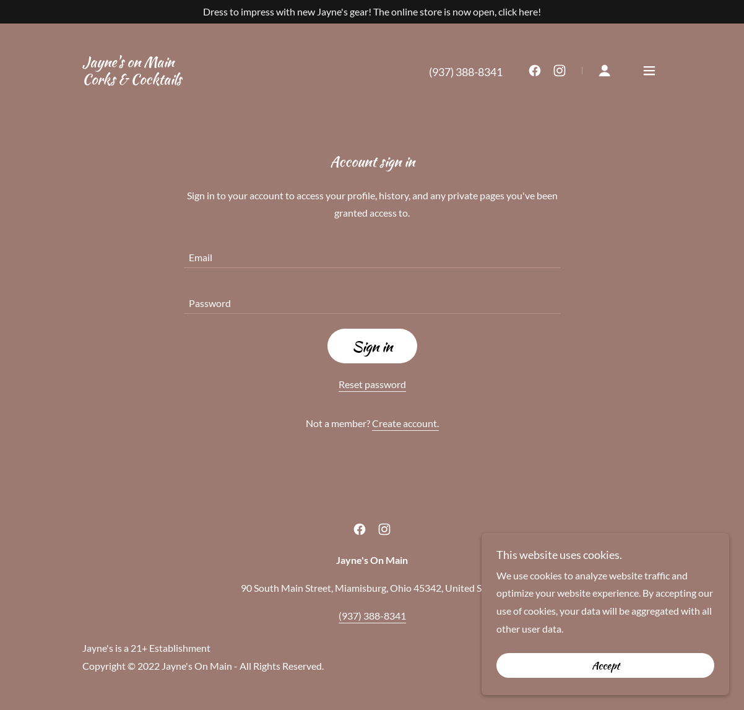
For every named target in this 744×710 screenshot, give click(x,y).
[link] (131, 80)
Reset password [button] (372, 384)
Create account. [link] (405, 423)
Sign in (372, 346)
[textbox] (372, 252)
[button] (604, 70)
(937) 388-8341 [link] (466, 72)
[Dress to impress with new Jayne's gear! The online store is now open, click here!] (372, 12)
